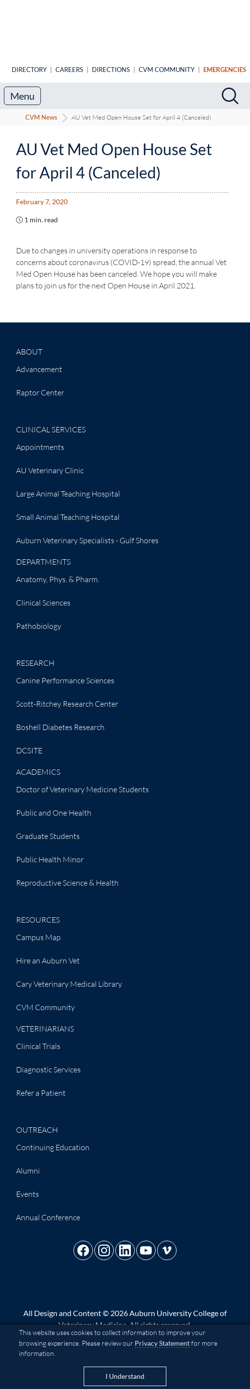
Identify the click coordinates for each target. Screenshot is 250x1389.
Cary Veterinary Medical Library (69, 976)
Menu (22, 88)
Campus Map (38, 929)
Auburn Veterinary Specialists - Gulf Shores (87, 532)
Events (27, 1186)
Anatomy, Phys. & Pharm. (57, 571)
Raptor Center (40, 385)
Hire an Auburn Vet (48, 953)
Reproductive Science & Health (67, 875)
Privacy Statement (162, 1343)
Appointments (40, 439)
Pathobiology (38, 618)
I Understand (125, 1376)
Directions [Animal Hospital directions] (111, 62)
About (29, 344)
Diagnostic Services (48, 1062)
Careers (69, 62)
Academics (38, 764)
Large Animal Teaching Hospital (68, 486)
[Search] (230, 88)
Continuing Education (52, 1139)
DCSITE (29, 743)
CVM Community (167, 62)
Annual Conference (48, 1209)
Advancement (39, 361)
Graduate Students (48, 828)
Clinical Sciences (43, 595)
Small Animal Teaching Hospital (68, 509)
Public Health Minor (50, 851)
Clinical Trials (38, 1038)
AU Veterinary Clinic (50, 462)
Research (35, 655)
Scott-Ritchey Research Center (67, 696)
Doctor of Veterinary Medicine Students (82, 781)
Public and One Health (53, 805)
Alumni (28, 1163)
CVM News (41, 109)
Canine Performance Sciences (65, 672)
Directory (29, 62)
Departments (43, 554)
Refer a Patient (41, 1085)
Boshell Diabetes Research (60, 719)
